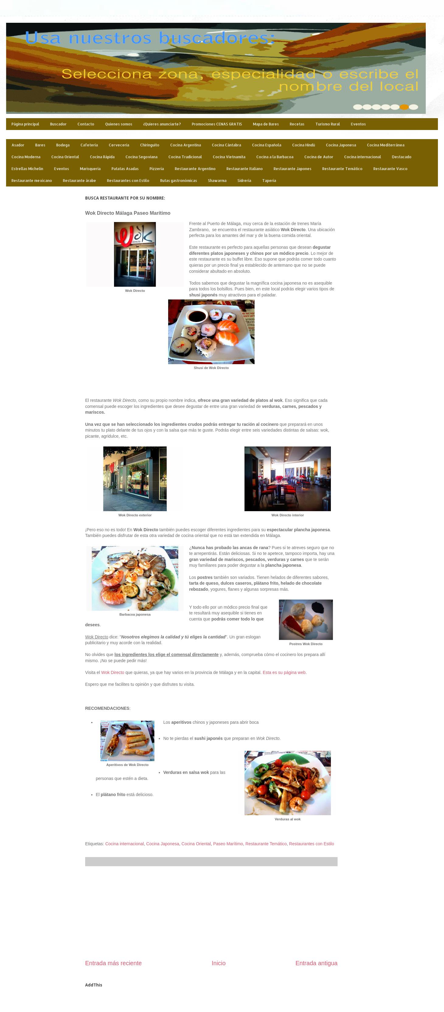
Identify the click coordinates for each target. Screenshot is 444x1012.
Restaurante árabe (79, 180)
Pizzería (157, 168)
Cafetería (89, 145)
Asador (18, 145)
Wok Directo (112, 672)
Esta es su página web (284, 672)
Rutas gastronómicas (178, 180)
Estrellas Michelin (27, 168)
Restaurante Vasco (390, 168)
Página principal (25, 124)
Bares (40, 145)
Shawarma (217, 180)
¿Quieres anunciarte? (162, 124)
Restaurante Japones (292, 168)
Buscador (58, 124)
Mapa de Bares (266, 124)
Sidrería (244, 180)
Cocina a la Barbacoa (274, 157)
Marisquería (90, 168)
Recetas (297, 124)
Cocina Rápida (102, 157)
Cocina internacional (362, 157)
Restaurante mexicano (32, 180)
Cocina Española (266, 145)
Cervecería (119, 145)
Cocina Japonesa (341, 145)
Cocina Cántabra (226, 145)
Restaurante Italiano (245, 168)
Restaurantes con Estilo (128, 180)
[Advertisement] (211, 913)
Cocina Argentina (185, 145)
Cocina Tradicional (185, 157)
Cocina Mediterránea (385, 145)
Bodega (63, 145)
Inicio (219, 963)
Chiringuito (149, 145)
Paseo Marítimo (228, 843)
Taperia (269, 180)
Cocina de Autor (318, 157)
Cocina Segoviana (142, 157)
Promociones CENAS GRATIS (217, 124)
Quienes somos (118, 124)
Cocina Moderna (26, 157)
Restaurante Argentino (195, 168)
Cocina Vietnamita (229, 157)
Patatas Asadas (125, 168)
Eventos (358, 124)
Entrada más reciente (113, 963)
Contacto (86, 124)
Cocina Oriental (65, 157)
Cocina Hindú (303, 145)
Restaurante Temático (342, 168)
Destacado (401, 157)
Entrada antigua (317, 963)
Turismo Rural (327, 124)
